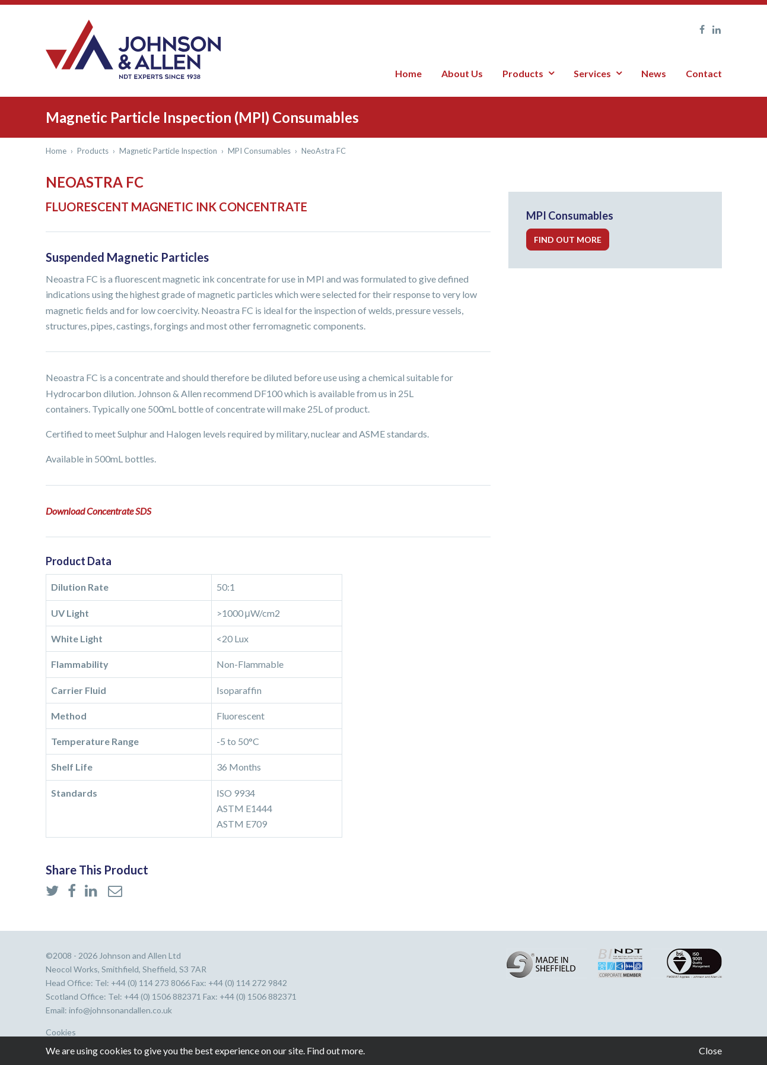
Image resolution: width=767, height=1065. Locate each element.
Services (592, 73)
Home (408, 73)
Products (522, 73)
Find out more (567, 239)
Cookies (61, 1032)
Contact (704, 73)
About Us (462, 73)
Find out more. (336, 1050)
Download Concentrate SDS (98, 510)
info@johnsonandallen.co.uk (120, 1010)
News (653, 73)
